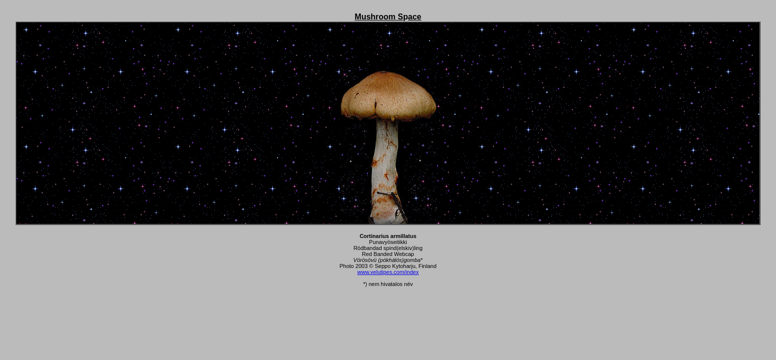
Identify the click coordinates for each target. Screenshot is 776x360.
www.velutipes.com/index (388, 272)
